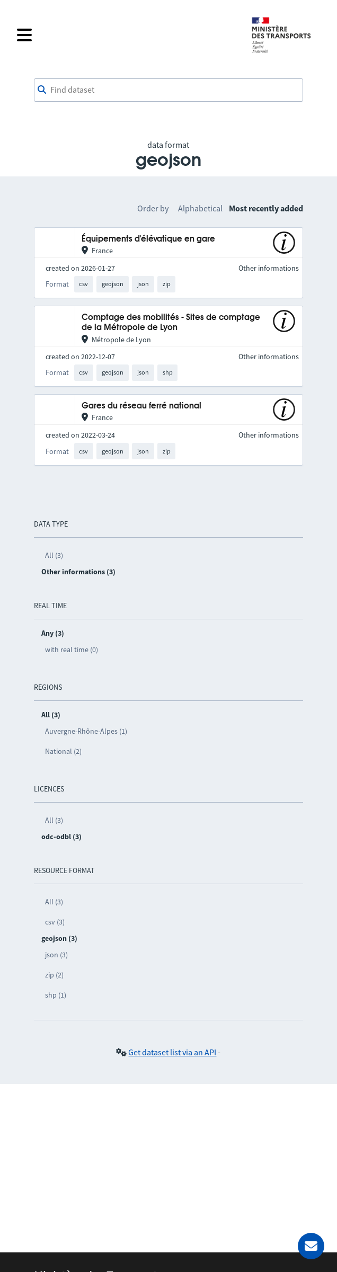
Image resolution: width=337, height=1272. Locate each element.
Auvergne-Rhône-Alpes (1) (86, 731)
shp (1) (55, 995)
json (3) (56, 954)
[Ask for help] (311, 1246)
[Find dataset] (169, 90)
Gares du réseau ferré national (141, 406)
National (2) (63, 751)
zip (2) (54, 975)
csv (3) (55, 922)
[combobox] (169, 90)
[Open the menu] (127, 34)
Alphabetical (200, 208)
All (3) (54, 555)
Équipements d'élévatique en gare (148, 239)
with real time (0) (71, 649)
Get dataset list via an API (172, 1052)
